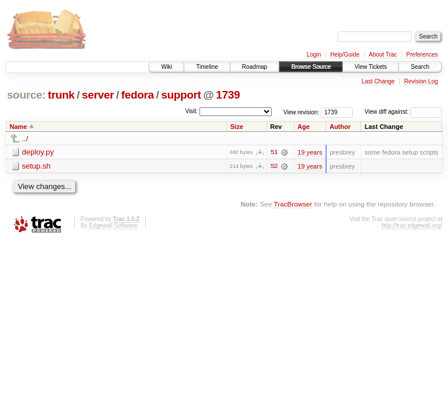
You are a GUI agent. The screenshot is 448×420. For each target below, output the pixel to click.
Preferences (422, 54)
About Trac (383, 54)
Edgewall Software (113, 225)
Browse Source (311, 67)
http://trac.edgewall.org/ (412, 225)
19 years (310, 152)
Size (236, 126)
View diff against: (403, 111)
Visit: (191, 111)
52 (273, 166)
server (98, 95)
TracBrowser (293, 204)
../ (25, 138)
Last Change (378, 81)
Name (18, 126)
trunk (61, 95)
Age (304, 126)
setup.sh (36, 166)
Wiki (166, 67)
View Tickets (371, 67)
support (181, 95)
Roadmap (254, 67)
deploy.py (38, 152)
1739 (228, 95)
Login (314, 54)
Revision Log (421, 81)
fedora (137, 95)
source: (26, 95)
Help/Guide (344, 54)
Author (340, 126)
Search (420, 67)
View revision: (302, 111)
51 (273, 152)
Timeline (207, 67)
